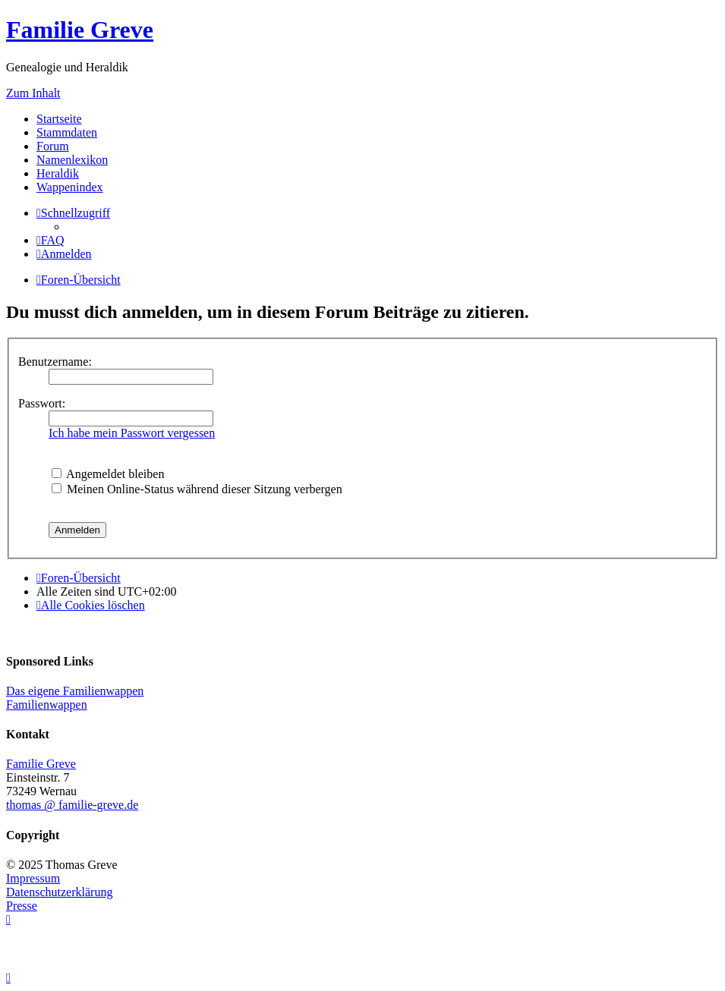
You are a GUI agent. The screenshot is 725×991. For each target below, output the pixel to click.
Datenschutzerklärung (59, 892)
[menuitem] (50, 240)
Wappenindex (69, 187)
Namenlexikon (72, 159)
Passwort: (41, 403)
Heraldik (57, 173)
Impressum (33, 878)
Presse (21, 905)
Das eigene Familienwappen (74, 690)
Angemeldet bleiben (108, 473)
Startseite (59, 118)
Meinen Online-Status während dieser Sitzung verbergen (197, 489)
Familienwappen (46, 704)
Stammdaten (66, 132)
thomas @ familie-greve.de (72, 804)
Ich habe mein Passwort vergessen (132, 432)
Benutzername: (55, 361)
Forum (52, 146)
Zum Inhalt (33, 93)
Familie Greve (79, 29)
